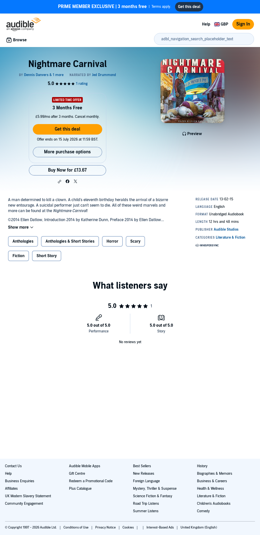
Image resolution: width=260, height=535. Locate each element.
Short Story (46, 255)
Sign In (243, 24)
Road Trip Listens (146, 503)
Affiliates (11, 488)
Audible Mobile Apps (84, 466)
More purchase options (67, 152)
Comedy (203, 511)
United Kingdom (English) (198, 527)
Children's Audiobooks (213, 503)
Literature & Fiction (211, 496)
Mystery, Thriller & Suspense (154, 488)
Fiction (18, 255)
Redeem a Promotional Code (90, 481)
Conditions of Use (76, 527)
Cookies (128, 527)
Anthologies (23, 241)
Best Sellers (142, 466)
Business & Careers (212, 481)
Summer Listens (145, 511)
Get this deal (67, 129)
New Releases (143, 473)
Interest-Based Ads (160, 527)
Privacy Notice (105, 527)
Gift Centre (77, 473)
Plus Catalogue (80, 488)
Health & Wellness (210, 488)
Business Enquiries (19, 481)
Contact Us (13, 466)
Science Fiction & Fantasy (152, 496)
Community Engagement (24, 503)
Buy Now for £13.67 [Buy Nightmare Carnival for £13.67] (67, 170)
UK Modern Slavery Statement (28, 496)
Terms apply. (114, 7)
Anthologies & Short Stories (70, 241)
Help (206, 24)
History (202, 466)
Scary (135, 241)
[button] (60, 182)
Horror (112, 241)
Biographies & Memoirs (214, 473)
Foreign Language (146, 481)
